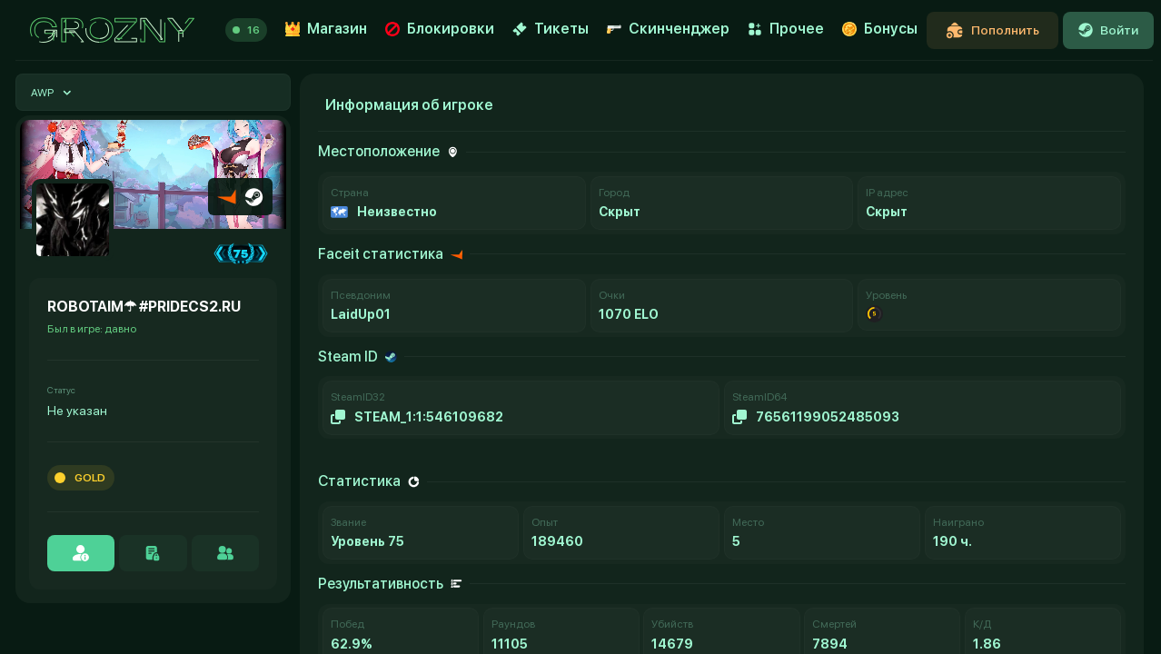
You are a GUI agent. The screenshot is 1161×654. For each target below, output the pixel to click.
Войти (1108, 30)
